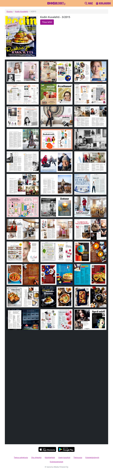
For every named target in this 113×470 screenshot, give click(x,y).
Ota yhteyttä (36, 457)
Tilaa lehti (47, 22)
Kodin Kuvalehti (21, 11)
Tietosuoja (77, 457)
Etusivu (10, 11)
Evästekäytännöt (92, 457)
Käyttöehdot (50, 457)
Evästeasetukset (56, 461)
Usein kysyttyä (64, 457)
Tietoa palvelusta (21, 457)
